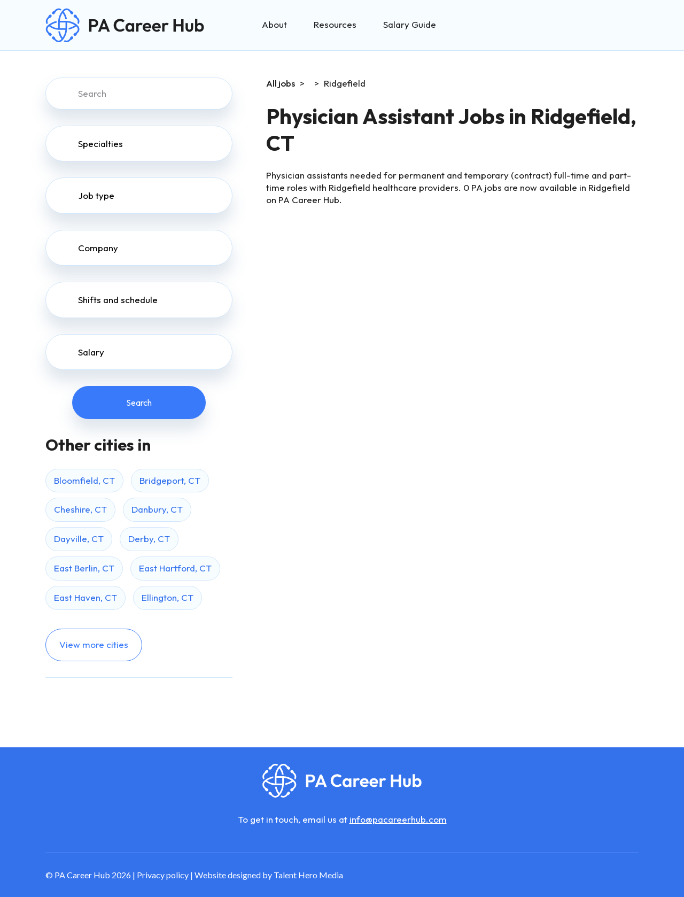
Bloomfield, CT (84, 480)
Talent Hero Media (308, 875)
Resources (335, 24)
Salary (91, 352)
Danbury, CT (157, 509)
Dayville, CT (79, 538)
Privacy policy (163, 875)
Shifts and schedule (118, 299)
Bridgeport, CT (169, 480)
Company (98, 247)
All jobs (280, 83)
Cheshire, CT (80, 509)
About (274, 24)
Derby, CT (149, 538)
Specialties (100, 143)
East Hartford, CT (175, 568)
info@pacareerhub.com (398, 819)
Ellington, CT (167, 597)
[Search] (138, 94)
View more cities (93, 644)
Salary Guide (409, 24)
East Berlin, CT (84, 568)
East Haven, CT (85, 597)
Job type (96, 195)
